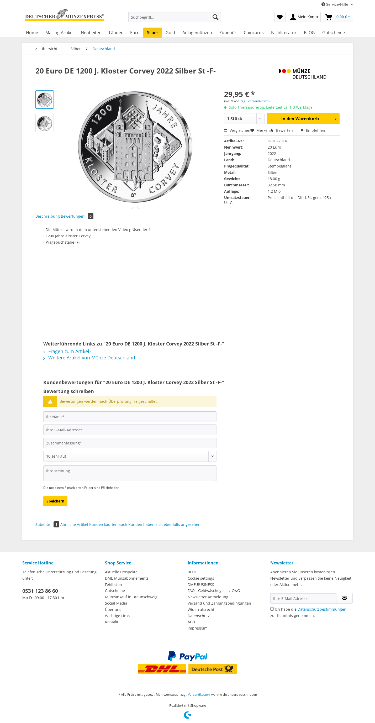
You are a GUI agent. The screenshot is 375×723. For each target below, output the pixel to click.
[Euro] (134, 33)
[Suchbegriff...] (174, 17)
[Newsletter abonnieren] (344, 598)
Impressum (198, 628)
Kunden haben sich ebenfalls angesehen (164, 524)
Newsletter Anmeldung (208, 596)
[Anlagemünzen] (197, 33)
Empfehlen (312, 130)
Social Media (116, 603)
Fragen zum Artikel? (67, 351)
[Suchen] (215, 17)
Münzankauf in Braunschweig (131, 596)
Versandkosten (199, 694)
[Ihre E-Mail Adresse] (303, 598)
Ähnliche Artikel (74, 524)
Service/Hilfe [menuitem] (335, 4)
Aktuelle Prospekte (121, 571)
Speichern (55, 501)
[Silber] (152, 33)
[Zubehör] (228, 33)
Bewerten (282, 130)
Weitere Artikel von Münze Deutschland (89, 357)
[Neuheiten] (91, 33)
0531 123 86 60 (40, 591)
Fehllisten (113, 584)
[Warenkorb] (338, 17)
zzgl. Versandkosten (255, 101)
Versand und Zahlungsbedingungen (219, 603)
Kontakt (111, 621)
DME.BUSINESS (201, 584)
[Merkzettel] (280, 17)
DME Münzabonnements (127, 578)
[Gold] (170, 33)
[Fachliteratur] (283, 33)
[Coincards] (253, 33)
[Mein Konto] (304, 17)
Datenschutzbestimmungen (322, 609)
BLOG (192, 571)
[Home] (32, 33)
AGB (191, 621)
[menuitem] (174, 19)
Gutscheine (115, 590)
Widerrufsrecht (201, 609)
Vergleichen (237, 130)
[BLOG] (309, 33)
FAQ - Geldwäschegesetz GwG (214, 590)
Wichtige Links (117, 615)
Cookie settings (201, 578)
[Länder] (115, 33)
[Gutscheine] (333, 33)
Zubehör (47, 524)
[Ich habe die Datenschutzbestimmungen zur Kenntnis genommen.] (272, 609)
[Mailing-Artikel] (59, 33)
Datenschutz (199, 615)
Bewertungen (77, 216)
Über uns (113, 609)
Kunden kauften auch (108, 524)
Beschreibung (47, 216)
